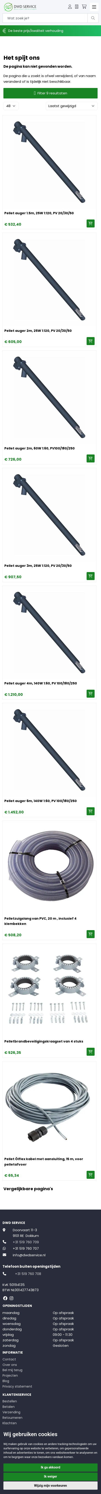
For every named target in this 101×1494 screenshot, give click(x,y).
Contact (9, 1359)
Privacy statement (17, 1386)
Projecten (10, 1375)
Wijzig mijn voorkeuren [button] (50, 1485)
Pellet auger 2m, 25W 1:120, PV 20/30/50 (38, 330)
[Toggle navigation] (94, 7)
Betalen (9, 1406)
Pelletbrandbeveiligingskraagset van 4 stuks (43, 1041)
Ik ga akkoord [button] (50, 1467)
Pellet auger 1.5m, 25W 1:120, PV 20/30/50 (39, 213)
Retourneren (12, 1417)
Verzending (11, 1412)
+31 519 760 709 (26, 1242)
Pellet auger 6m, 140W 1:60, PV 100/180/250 (40, 801)
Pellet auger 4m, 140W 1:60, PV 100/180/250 (40, 683)
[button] (70, 7)
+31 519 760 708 (28, 1273)
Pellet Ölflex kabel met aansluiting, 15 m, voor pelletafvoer (43, 1162)
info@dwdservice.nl (29, 1255)
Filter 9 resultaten (50, 93)
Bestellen (10, 1401)
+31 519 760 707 (26, 1248)
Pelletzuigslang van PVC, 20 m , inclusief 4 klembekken (40, 921)
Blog (6, 1381)
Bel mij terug (12, 1370)
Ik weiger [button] (50, 1476)
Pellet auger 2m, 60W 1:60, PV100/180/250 (39, 448)
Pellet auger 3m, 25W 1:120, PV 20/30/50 (38, 565)
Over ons (10, 1364)
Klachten (10, 1423)
